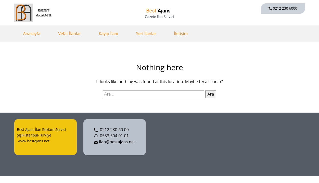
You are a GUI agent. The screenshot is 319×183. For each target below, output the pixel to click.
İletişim (181, 33)
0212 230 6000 (283, 8)
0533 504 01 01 (111, 136)
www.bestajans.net (33, 141)
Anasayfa (32, 33)
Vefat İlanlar (69, 33)
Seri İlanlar (146, 33)
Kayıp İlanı (108, 33)
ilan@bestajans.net (114, 142)
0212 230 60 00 (111, 130)
